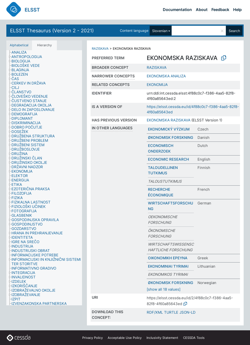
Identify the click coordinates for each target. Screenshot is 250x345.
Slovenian (159, 31)
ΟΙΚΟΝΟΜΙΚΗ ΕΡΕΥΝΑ (168, 258)
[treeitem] (21, 52)
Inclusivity (162, 338)
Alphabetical (19, 45)
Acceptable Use (125, 338)
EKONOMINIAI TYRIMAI (168, 266)
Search (234, 31)
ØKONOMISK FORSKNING (170, 137)
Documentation (177, 9)
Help (237, 9)
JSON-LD (187, 312)
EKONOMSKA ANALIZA (166, 76)
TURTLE (171, 312)
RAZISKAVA (100, 48)
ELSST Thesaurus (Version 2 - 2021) (52, 31)
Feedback (220, 9)
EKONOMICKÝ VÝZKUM (168, 129)
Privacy (92, 338)
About (202, 9)
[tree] (44, 177)
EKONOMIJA (157, 84)
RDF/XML (155, 312)
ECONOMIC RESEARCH (168, 159)
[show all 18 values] (163, 289)
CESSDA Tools (194, 338)
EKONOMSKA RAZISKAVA (168, 120)
